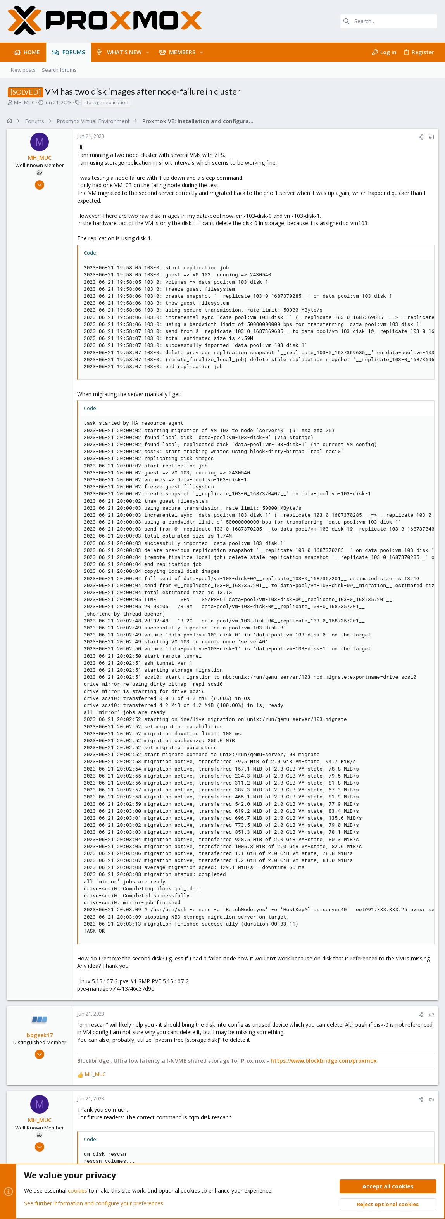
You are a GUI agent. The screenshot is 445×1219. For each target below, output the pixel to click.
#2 (430, 1014)
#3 (430, 1099)
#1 (430, 136)
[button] (147, 52)
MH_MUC (24, 102)
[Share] (419, 137)
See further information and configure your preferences (93, 1203)
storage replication (106, 102)
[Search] (388, 21)
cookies (77, 1190)
